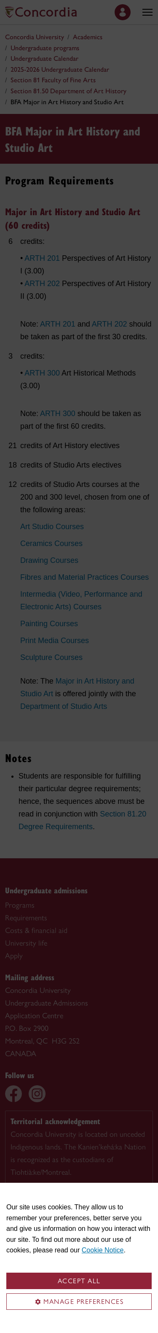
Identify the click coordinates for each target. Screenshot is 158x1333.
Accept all (79, 1281)
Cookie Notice (103, 1250)
